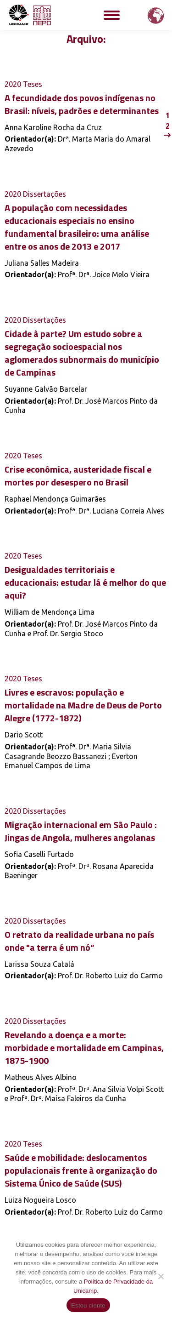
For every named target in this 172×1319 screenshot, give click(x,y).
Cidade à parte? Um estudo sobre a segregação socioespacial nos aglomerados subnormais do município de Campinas (82, 352)
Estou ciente (88, 1305)
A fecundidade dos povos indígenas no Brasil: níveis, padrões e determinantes (82, 104)
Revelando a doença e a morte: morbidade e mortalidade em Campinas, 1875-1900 (84, 1048)
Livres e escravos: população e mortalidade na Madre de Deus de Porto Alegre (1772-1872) (83, 705)
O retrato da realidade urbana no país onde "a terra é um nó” (79, 940)
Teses (32, 84)
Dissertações (44, 194)
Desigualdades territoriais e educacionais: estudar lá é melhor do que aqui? (85, 582)
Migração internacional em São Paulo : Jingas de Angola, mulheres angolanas (81, 831)
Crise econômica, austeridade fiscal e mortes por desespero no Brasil (78, 475)
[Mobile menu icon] (112, 15)
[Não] (160, 1276)
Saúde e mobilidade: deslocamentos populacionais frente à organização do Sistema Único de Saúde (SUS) (81, 1170)
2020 (13, 84)
